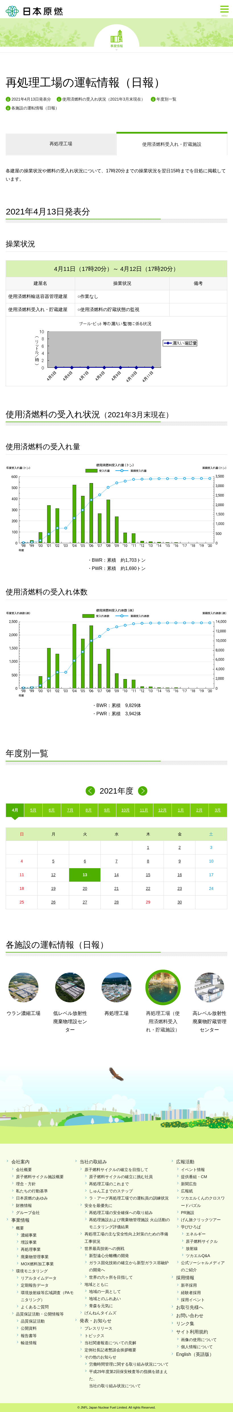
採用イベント (193, 1299)
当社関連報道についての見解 (110, 1343)
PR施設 (187, 1212)
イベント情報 (193, 1169)
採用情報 (185, 1277)
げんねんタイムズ (100, 1313)
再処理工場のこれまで (109, 1184)
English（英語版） (195, 1354)
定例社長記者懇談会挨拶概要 (110, 1350)
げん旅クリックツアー (201, 1219)
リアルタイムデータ (39, 1278)
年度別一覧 (166, 99)
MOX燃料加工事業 (37, 1264)
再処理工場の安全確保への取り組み (121, 1212)
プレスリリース (98, 1328)
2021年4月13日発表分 (31, 99)
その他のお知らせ (100, 1357)
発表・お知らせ (96, 1320)
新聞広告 (189, 1184)
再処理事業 (31, 1249)
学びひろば (191, 1227)
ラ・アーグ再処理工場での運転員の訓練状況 (129, 1198)
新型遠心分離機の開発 (109, 1255)
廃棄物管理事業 (35, 1256)
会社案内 (20, 1161)
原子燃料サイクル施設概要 (40, 1176)
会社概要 (24, 1169)
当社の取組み (93, 1161)
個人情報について (197, 1346)
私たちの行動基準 (32, 1191)
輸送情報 (29, 1343)
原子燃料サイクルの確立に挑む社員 (121, 1176)
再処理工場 (61, 143)
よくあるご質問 (35, 1307)
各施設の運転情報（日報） (35, 108)
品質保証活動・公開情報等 (40, 1314)
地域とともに (96, 1284)
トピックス (94, 1335)
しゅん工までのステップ (111, 1191)
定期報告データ (35, 1285)
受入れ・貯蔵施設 (171, 144)
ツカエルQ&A (198, 1255)
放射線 (192, 1248)
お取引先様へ (189, 1307)
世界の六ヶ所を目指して (111, 1277)
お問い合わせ (189, 1315)
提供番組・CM (194, 1176)
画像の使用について (199, 1339)
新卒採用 (189, 1285)
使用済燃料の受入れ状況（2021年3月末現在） (103, 99)
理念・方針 (26, 1184)
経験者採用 (191, 1292)
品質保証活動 (33, 1321)
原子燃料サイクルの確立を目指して (116, 1169)
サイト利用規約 (192, 1331)
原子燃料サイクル (202, 1241)
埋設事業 (29, 1242)
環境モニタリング (32, 1271)
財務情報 (24, 1205)
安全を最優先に (98, 1205)
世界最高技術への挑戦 (104, 1248)
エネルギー (196, 1234)
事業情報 (116, 45)
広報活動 (185, 1161)
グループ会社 (28, 1212)
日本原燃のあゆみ (32, 1198)
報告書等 (29, 1335)
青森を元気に (101, 1305)
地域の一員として (105, 1291)
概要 (20, 1228)
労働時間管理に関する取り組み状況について (129, 1364)
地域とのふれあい (105, 1298)
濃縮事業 (29, 1235)
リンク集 (185, 1323)
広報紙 (187, 1191)
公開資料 (29, 1328)
